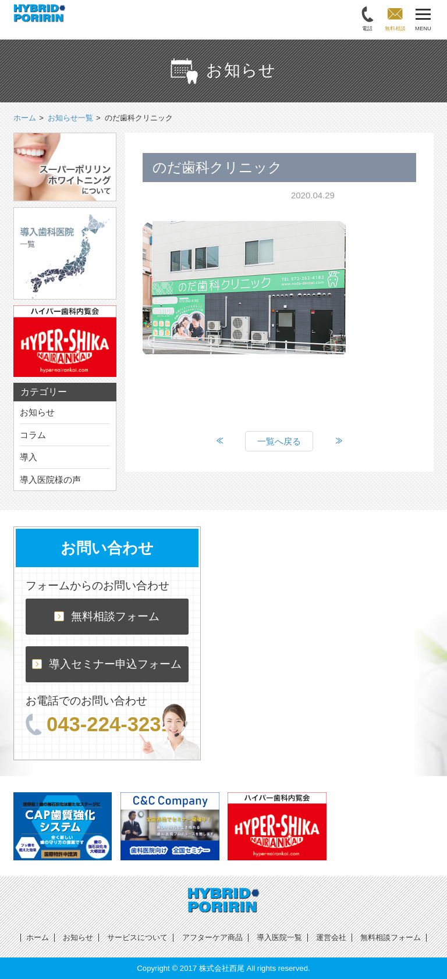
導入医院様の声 (50, 480)
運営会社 (331, 937)
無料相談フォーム (106, 616)
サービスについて (137, 937)
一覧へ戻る (279, 441)
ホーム (37, 937)
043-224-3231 (99, 724)
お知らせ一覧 (70, 117)
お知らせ (37, 412)
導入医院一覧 (279, 937)
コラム (33, 435)
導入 (28, 457)
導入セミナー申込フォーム (107, 664)
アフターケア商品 (212, 937)
